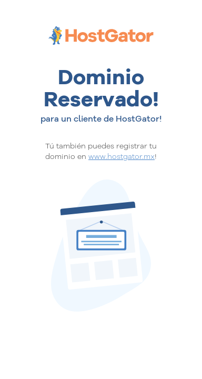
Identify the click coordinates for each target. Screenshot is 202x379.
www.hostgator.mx (121, 156)
